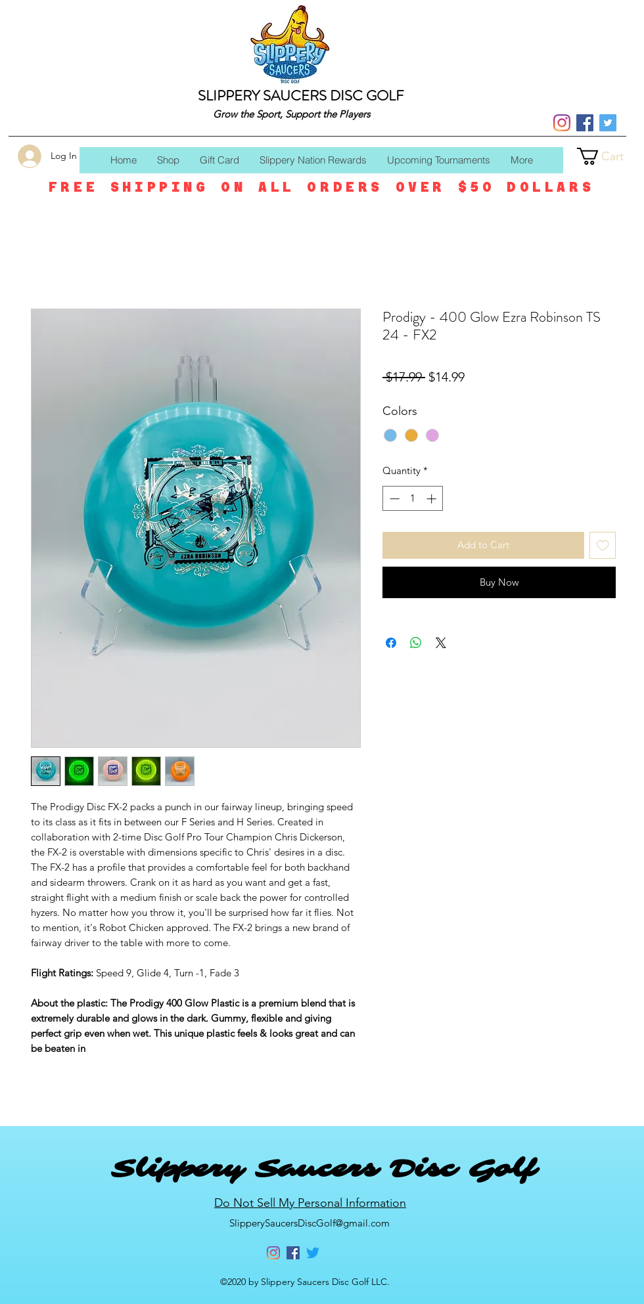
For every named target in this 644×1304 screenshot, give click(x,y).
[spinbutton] (413, 499)
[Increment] (433, 499)
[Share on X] (441, 643)
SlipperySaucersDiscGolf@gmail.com (309, 1223)
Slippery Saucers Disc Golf (323, 1168)
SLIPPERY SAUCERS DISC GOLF (301, 95)
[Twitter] (607, 122)
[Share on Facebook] (391, 643)
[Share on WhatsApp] (416, 643)
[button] (610, 156)
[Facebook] (584, 122)
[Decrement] (393, 499)
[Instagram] (561, 122)
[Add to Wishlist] (602, 545)
